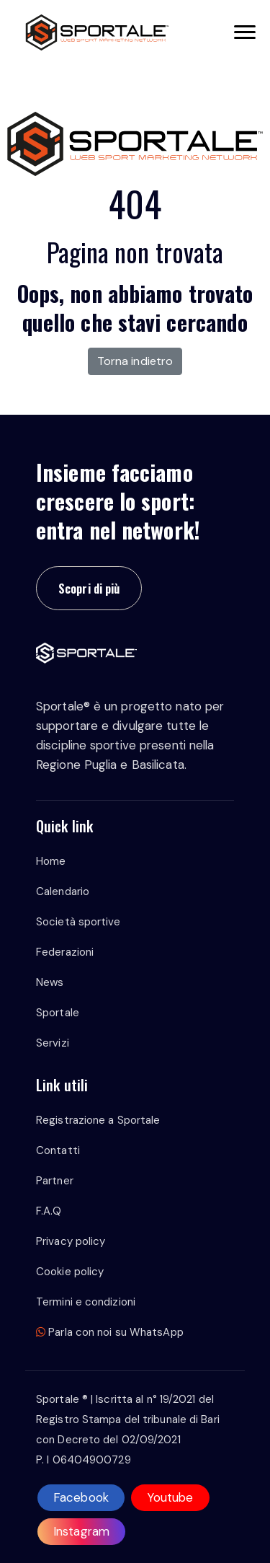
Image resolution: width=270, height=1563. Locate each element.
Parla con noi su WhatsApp (110, 1332)
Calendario (62, 891)
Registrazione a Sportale (98, 1120)
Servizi (52, 1043)
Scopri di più (89, 588)
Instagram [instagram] (81, 1531)
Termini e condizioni (85, 1302)
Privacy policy (70, 1241)
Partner (54, 1181)
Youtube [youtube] (170, 1497)
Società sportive (78, 922)
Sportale (57, 1012)
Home (51, 861)
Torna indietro (135, 361)
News (49, 982)
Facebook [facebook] (81, 1497)
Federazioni (65, 952)
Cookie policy (70, 1271)
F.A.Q (49, 1211)
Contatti (58, 1150)
